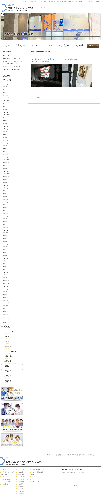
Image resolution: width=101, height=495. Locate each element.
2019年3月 (5, 171)
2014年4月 (5, 289)
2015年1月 (5, 278)
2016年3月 (5, 249)
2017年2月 (5, 221)
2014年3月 (5, 292)
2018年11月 (6, 176)
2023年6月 (5, 89)
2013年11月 (6, 303)
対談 (34, 474)
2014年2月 (5, 294)
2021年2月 (5, 129)
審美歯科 (21, 474)
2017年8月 (5, 204)
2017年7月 (5, 207)
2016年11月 (6, 230)
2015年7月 (5, 266)
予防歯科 (21, 486)
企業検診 (21, 493)
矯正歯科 (21, 491)
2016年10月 (6, 233)
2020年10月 (6, 140)
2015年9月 (5, 261)
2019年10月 (6, 162)
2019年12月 (6, 160)
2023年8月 (5, 87)
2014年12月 (6, 280)
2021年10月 (6, 115)
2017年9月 (5, 202)
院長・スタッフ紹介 (8, 472)
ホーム (7, 46)
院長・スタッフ (21, 46)
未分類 (4, 322)
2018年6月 (5, 188)
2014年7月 (5, 286)
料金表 (50, 46)
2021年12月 (6, 112)
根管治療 (21, 481)
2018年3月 (5, 193)
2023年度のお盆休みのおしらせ (11, 58)
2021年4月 (5, 123)
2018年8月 (5, 182)
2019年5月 (5, 168)
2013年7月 (5, 314)
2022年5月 (5, 103)
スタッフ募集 (79, 46)
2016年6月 (5, 241)
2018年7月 (5, 185)
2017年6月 (5, 210)
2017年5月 (5, 213)
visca (48, 61)
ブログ (35, 479)
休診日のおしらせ (7, 55)
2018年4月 (5, 190)
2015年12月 (6, 252)
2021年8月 (5, 120)
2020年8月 (5, 146)
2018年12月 (6, 174)
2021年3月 (5, 126)
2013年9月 (5, 308)
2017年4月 (5, 216)
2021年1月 (5, 132)
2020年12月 (6, 134)
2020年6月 (5, 151)
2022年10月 (6, 101)
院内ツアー (35, 46)
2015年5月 (5, 272)
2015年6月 (5, 269)
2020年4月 (5, 157)
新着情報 (35, 477)
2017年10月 (6, 199)
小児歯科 (21, 489)
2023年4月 (5, 92)
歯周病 (21, 484)
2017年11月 (6, 196)
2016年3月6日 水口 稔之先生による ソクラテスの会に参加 (54, 59)
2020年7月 (5, 148)
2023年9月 (5, 84)
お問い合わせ (92, 46)
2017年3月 (5, 219)
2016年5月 (5, 244)
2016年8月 (5, 238)
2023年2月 (5, 95)
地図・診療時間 (64, 46)
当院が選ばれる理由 (38, 469)
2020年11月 (6, 137)
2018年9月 (5, 179)
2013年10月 (6, 306)
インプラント (23, 469)
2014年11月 (6, 283)
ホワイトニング (23, 477)
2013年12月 (6, 300)
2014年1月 (5, 297)
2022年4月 (5, 106)
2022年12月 (6, 98)
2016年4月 (5, 247)
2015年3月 (5, 275)
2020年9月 (5, 143)
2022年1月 (5, 109)
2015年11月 (6, 255)
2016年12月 (6, 227)
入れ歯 (21, 472)
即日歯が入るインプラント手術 (11, 66)
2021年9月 (5, 117)
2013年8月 (5, 311)
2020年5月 (5, 154)
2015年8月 (5, 263)
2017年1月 (5, 224)
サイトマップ (36, 481)
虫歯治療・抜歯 (23, 479)
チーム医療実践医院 (38, 472)
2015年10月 (6, 258)
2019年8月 (5, 165)
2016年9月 (5, 235)
